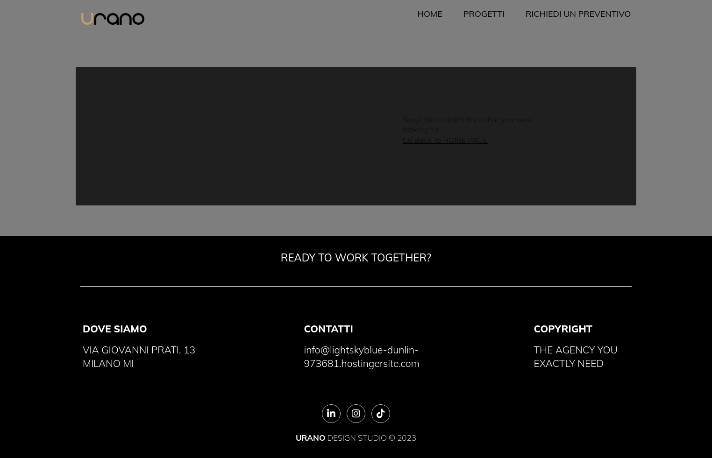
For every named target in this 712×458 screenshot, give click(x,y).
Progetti (484, 13)
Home (429, 13)
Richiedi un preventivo (578, 13)
